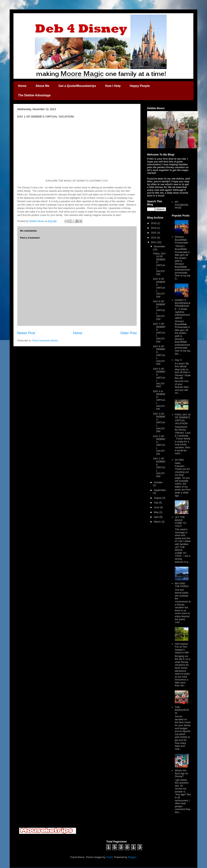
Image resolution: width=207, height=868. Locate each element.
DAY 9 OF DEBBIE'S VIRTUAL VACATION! (159, 287)
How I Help (113, 85)
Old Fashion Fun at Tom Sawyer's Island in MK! (182, 648)
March (158, 521)
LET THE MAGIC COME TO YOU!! (180, 521)
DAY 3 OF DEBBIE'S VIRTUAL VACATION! (159, 422)
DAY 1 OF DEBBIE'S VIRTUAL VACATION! (159, 467)
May (156, 512)
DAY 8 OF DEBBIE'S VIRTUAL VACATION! (159, 310)
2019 (154, 223)
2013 (154, 242)
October (158, 482)
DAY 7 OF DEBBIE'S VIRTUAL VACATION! (159, 332)
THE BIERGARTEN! (182, 710)
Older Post (128, 333)
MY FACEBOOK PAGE (181, 204)
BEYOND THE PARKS (182, 585)
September (160, 490)
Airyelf (109, 857)
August (158, 497)
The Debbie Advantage (34, 95)
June (157, 507)
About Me (42, 85)
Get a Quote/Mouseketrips (77, 85)
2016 (154, 227)
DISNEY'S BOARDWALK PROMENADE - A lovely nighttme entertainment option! (183, 309)
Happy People (140, 85)
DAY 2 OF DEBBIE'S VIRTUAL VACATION (159, 445)
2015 (154, 232)
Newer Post (26, 333)
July (156, 502)
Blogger (132, 857)
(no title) (179, 459)
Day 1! (178, 360)
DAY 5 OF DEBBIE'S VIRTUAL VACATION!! (159, 377)
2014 (154, 237)
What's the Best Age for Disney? (181, 773)
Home (22, 85)
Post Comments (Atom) (45, 340)
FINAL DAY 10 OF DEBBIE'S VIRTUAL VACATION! (159, 264)
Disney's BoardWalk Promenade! (181, 239)
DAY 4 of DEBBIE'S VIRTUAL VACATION (159, 400)
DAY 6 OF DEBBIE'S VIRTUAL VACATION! (159, 355)
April (157, 517)
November (159, 246)
